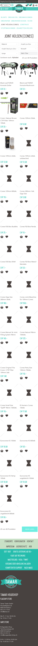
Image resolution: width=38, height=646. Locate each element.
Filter (29, 21)
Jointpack (24, 24)
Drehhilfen (13, 17)
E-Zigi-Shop (11, 1)
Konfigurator (19, 541)
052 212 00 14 (5, 633)
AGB (30, 546)
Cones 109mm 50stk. (27, 118)
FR (21, 1)
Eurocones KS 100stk (8, 441)
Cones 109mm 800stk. (8, 191)
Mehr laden (29, 529)
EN (25, 1)
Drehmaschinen (25, 17)
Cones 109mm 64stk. (8, 156)
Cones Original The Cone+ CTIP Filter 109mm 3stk (7, 370)
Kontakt (17, 1)
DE (20, 1)
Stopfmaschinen (8, 28)
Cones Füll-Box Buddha (9, 227)
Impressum (10, 546)
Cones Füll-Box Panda (28, 227)
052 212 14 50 (5, 610)
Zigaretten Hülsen (24, 28)
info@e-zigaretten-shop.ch (8, 635)
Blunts (4, 17)
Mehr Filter (24, 53)
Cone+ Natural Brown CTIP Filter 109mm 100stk (8, 120)
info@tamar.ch (4, 612)
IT (23, 1)
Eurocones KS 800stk (27, 441)
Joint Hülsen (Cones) (10, 24)
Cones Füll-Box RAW (8, 262)
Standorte (9, 541)
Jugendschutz (21, 546)
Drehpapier (5, 21)
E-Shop (5, 9)
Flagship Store (4, 1)
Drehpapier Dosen (18, 21)
